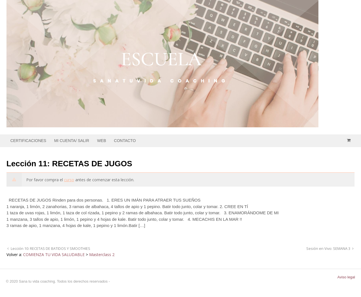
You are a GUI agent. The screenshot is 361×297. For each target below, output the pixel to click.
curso (69, 179)
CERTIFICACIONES (28, 140)
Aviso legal (346, 277)
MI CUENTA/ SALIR (71, 140)
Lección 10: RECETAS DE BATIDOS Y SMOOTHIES (50, 248)
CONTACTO (125, 140)
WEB (101, 140)
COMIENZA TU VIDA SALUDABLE (54, 254)
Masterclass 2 (102, 254)
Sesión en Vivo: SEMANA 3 (328, 248)
